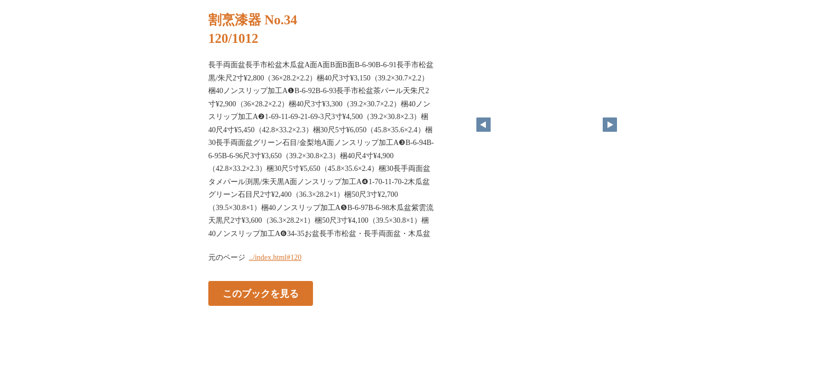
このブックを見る (261, 293)
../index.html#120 (275, 257)
